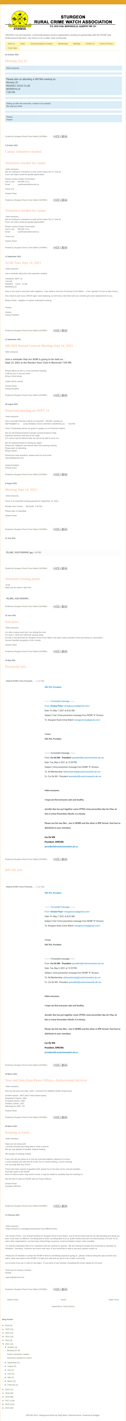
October (11, 1347)
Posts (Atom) (68, 1306)
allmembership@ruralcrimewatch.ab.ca (81, 772)
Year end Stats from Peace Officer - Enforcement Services (46, 1080)
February (11, 1385)
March (10, 1381)
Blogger (96, 1415)
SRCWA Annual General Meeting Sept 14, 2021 (39, 346)
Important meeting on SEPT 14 (27, 410)
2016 (7, 1404)
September (12, 1362)
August (10, 1366)
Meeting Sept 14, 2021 (21, 489)
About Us (11, 44)
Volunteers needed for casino (25, 210)
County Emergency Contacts (41, 44)
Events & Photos (106, 44)
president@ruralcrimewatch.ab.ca (87, 758)
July (9, 1370)
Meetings (76, 44)
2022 (7, 1340)
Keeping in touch (17, 1132)
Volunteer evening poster (22, 579)
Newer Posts (12, 1300)
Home (63, 1300)
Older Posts (114, 1300)
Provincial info (15, 666)
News (22, 44)
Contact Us (90, 44)
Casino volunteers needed (23, 151)
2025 (7, 1329)
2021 (7, 1344)
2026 (7, 1325)
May (9, 1377)
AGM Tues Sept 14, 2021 (23, 263)
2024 (7, 1333)
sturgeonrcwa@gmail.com (77, 706)
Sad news (11, 622)
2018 (7, 1397)
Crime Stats (12, 48)
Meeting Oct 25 (16, 61)
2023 (7, 1336)
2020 (7, 1389)
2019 (7, 1393)
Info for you (13, 870)
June (9, 1374)
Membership (63, 44)
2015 (7, 1408)
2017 (7, 1400)
